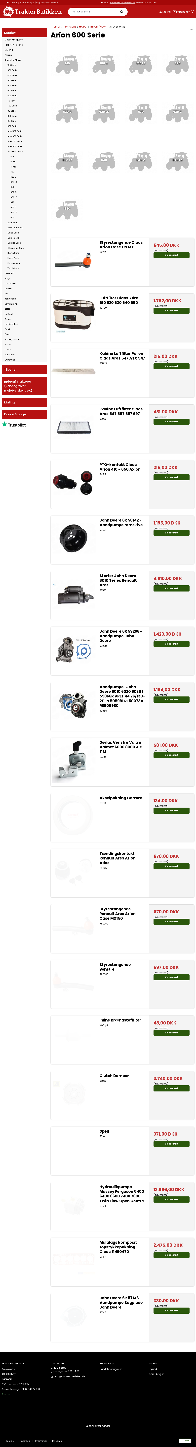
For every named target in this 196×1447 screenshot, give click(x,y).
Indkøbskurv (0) (183, 11)
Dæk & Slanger (15, 414)
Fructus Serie (14, 263)
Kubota (8, 349)
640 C (13, 207)
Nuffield (9, 314)
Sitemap (6, 1394)
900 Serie (12, 126)
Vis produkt (171, 255)
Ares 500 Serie (14, 131)
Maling (9, 402)
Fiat (6, 293)
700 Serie (12, 105)
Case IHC (9, 273)
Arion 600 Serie (15, 151)
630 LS (13, 197)
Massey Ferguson (14, 39)
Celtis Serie (13, 232)
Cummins (10, 359)
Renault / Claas (13, 60)
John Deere (10, 298)
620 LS (13, 182)
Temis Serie (13, 268)
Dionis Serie (13, 253)
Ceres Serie (13, 237)
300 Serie (12, 70)
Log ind (165, 11)
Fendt (7, 329)
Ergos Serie (13, 258)
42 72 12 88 (59, 1368)
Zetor (7, 308)
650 (12, 217)
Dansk (185, 1441)
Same (8, 319)
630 (12, 187)
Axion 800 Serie (15, 227)
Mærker (10, 33)
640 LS (13, 212)
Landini (8, 288)
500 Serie (12, 85)
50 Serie (11, 80)
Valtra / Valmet (12, 339)
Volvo (8, 344)
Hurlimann (10, 354)
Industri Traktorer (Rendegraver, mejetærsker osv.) (18, 386)
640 (12, 202)
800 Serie (12, 116)
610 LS (13, 166)
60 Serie (11, 90)
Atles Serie (12, 222)
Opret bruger (156, 1374)
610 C (13, 161)
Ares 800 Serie (14, 146)
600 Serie (12, 95)
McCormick (11, 283)
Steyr (7, 278)
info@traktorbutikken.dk (43, 2)
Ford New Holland (14, 44)
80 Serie (11, 110)
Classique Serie (15, 248)
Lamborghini (11, 324)
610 (12, 156)
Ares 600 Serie (14, 136)
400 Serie (12, 75)
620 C (13, 176)
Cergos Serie (14, 242)
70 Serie (11, 100)
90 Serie (11, 121)
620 (12, 171)
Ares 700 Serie (14, 141)
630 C (13, 192)
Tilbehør (10, 369)
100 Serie (11, 65)
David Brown (11, 303)
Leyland (9, 49)
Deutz (7, 334)
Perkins (8, 55)
